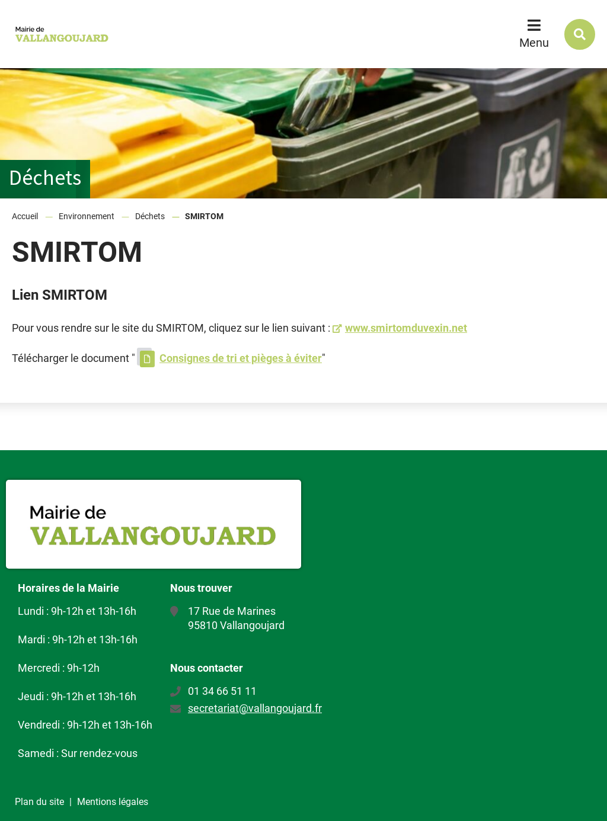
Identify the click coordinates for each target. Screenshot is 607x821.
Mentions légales (112, 801)
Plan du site (39, 801)
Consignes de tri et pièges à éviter (240, 358)
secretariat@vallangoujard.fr (255, 708)
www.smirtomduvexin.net (406, 328)
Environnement (86, 216)
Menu (534, 43)
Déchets (150, 216)
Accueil (25, 216)
